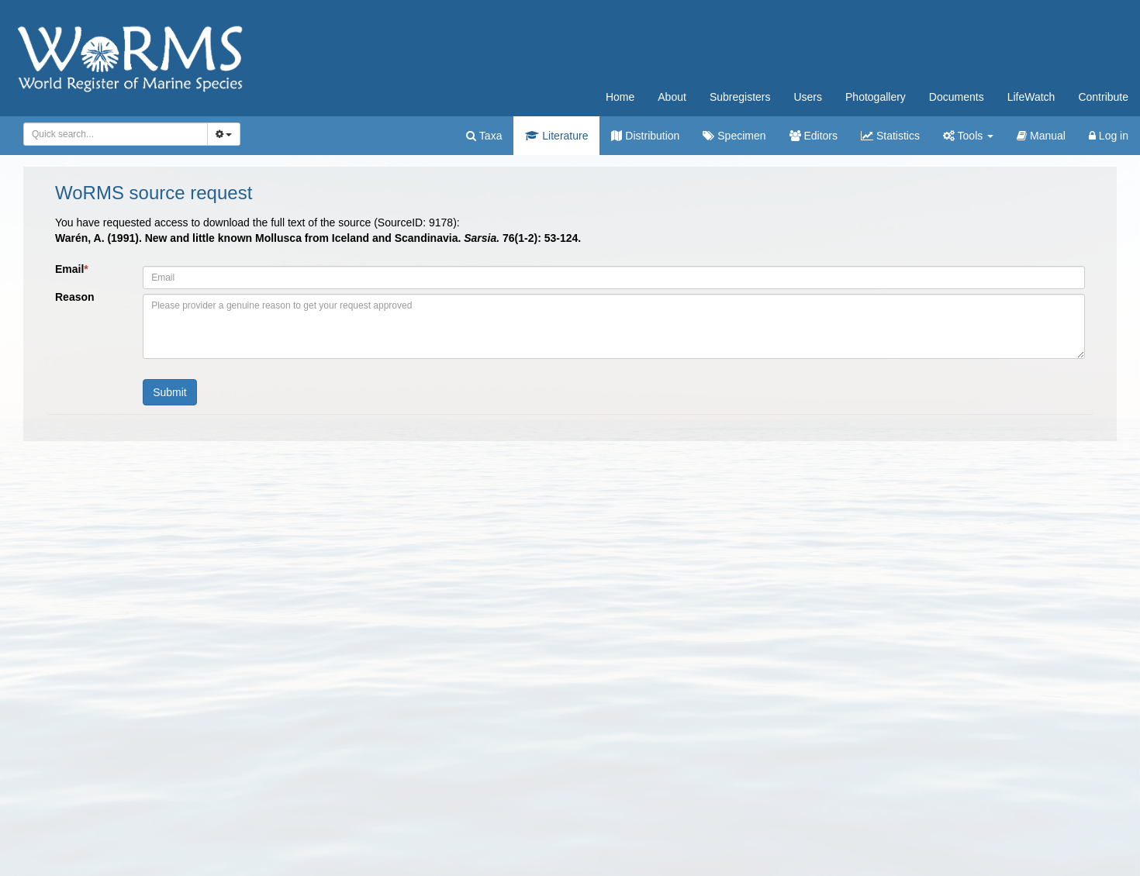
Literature (556, 135)
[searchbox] (113, 134)
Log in (1108, 135)
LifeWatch (1031, 97)
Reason (75, 297)
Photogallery (875, 97)
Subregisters (740, 97)
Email (71, 269)
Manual (1041, 135)
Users (807, 97)
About (672, 97)
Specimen (734, 135)
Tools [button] (968, 135)
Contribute (1103, 97)
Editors (813, 135)
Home (620, 97)
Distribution (645, 135)
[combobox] (115, 134)
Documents (956, 97)
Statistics (890, 135)
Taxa (484, 135)
